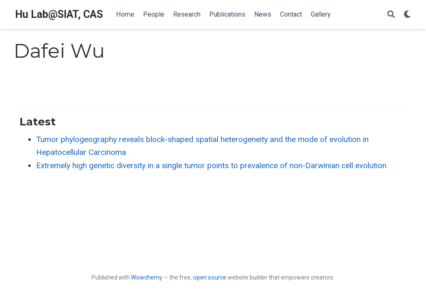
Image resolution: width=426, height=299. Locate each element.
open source (209, 277)
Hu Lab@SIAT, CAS (59, 14)
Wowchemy (146, 277)
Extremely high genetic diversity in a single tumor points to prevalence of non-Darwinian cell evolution (211, 165)
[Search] (391, 15)
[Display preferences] (407, 15)
